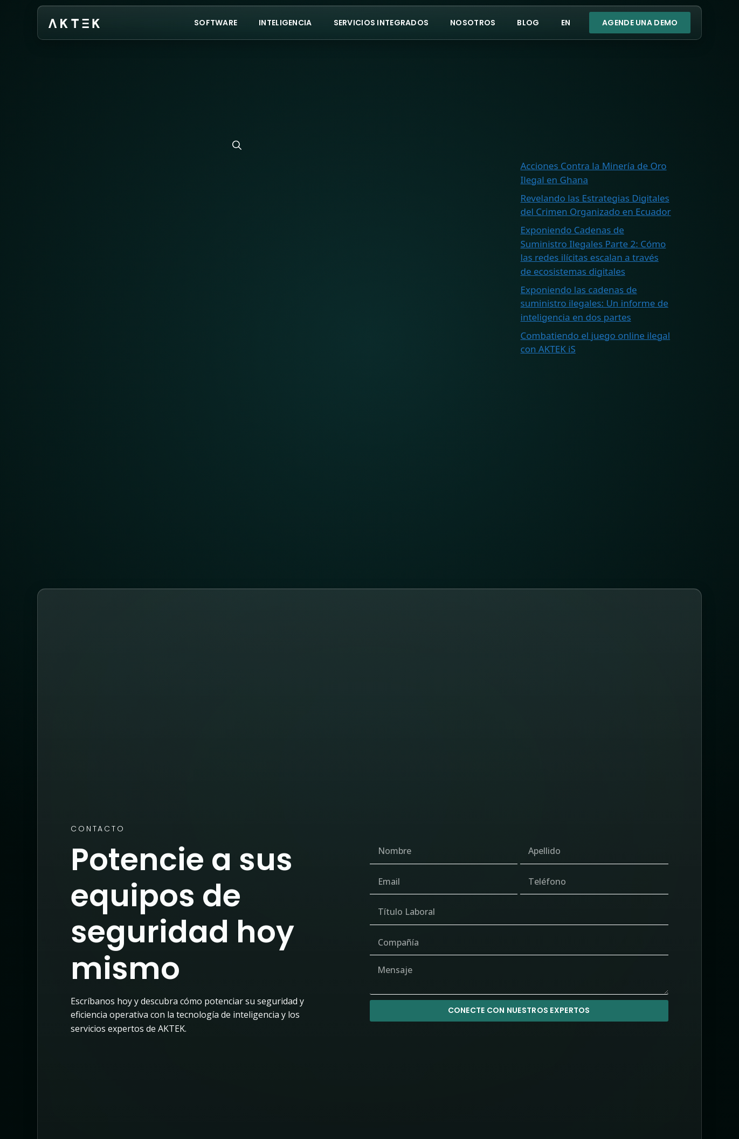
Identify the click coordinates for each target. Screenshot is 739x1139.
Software (215, 22)
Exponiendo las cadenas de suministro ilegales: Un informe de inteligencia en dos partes (594, 303)
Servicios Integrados (381, 22)
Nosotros (472, 22)
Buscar (645, 59)
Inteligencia (285, 22)
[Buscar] (237, 145)
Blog (528, 22)
